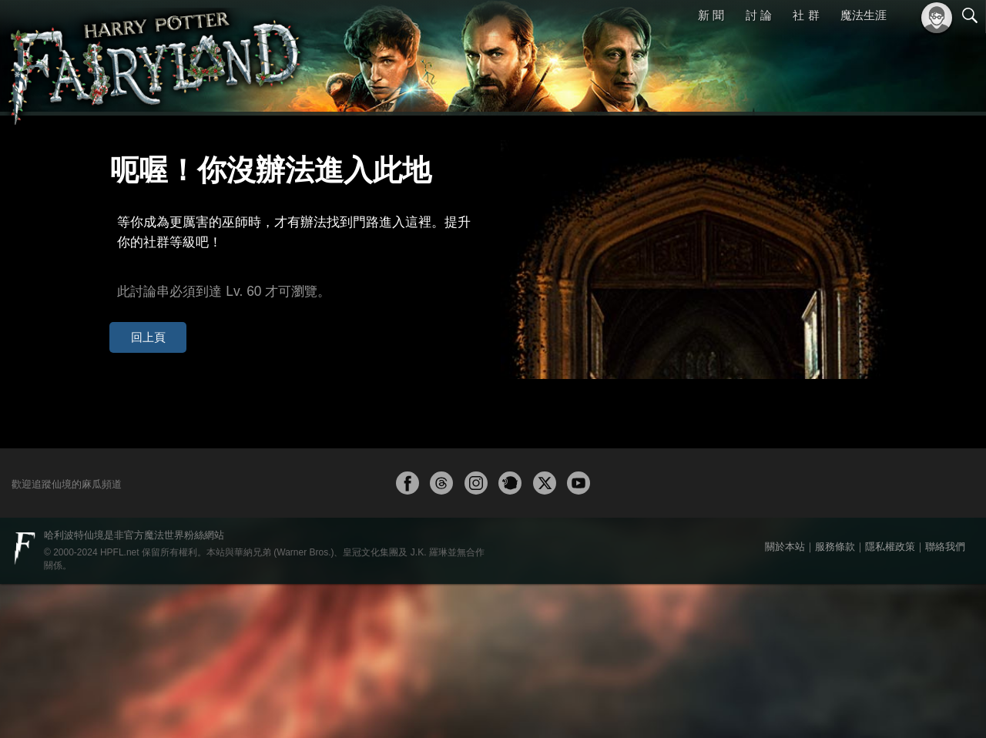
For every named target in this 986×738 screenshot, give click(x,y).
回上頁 (137, 299)
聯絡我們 (945, 700)
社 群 (806, 15)
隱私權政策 (890, 700)
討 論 (759, 15)
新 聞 (711, 15)
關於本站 (785, 700)
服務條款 (835, 700)
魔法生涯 (863, 15)
